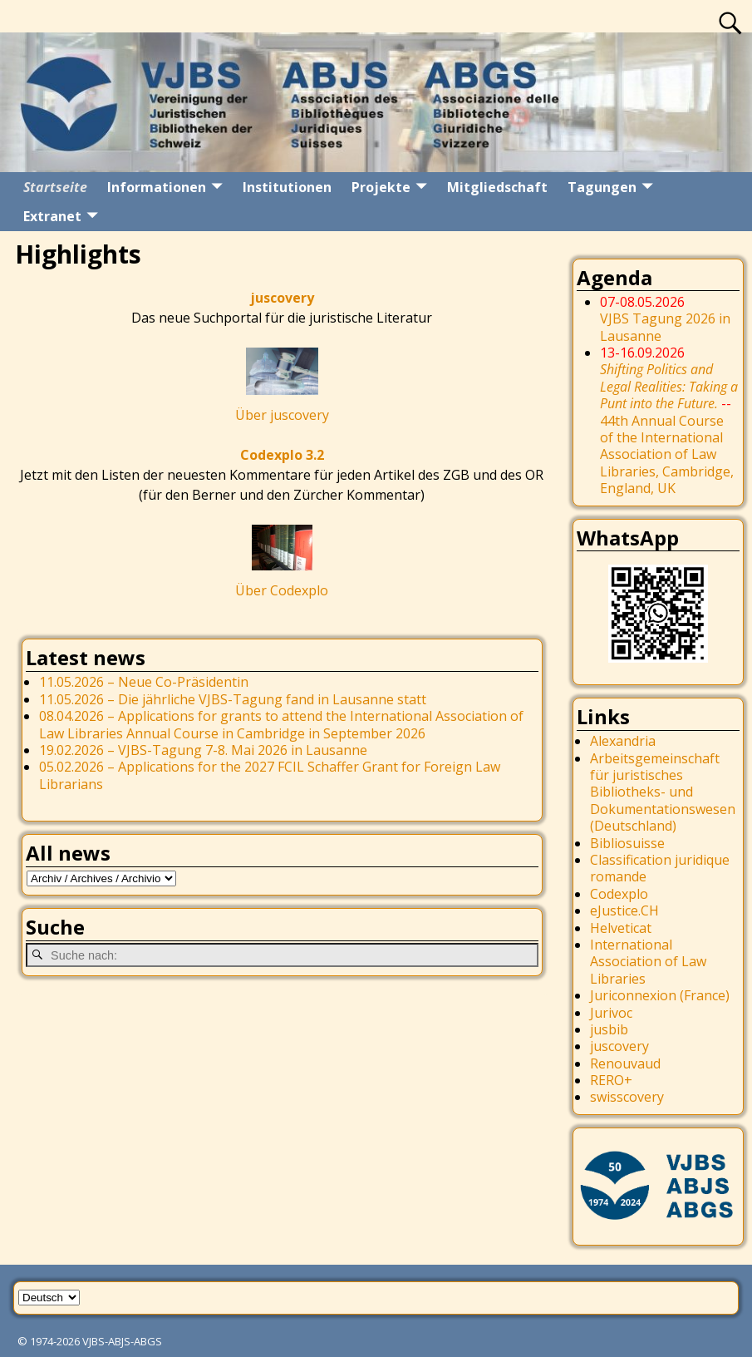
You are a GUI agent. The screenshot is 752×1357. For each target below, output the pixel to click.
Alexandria (623, 741)
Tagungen (602, 187)
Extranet (52, 216)
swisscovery (627, 1097)
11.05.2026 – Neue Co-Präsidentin (143, 682)
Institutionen (287, 187)
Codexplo (619, 894)
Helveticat (620, 928)
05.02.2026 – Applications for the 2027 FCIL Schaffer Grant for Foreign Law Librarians (269, 774)
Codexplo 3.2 (282, 455)
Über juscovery (282, 415)
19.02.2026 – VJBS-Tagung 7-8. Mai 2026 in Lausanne (203, 750)
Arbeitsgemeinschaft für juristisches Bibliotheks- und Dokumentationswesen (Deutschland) (662, 792)
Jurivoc (611, 1013)
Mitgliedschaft (497, 187)
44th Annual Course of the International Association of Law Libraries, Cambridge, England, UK (669, 428)
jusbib (609, 1029)
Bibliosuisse (627, 843)
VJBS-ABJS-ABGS (122, 1341)
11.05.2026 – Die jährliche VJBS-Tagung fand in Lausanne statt (232, 699)
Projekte (380, 187)
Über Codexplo (281, 590)
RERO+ (611, 1080)
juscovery (282, 298)
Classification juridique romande (660, 868)
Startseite (55, 187)
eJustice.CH (624, 910)
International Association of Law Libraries (648, 961)
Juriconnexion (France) (660, 995)
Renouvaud (625, 1063)
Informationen (156, 187)
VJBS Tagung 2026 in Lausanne (665, 326)
